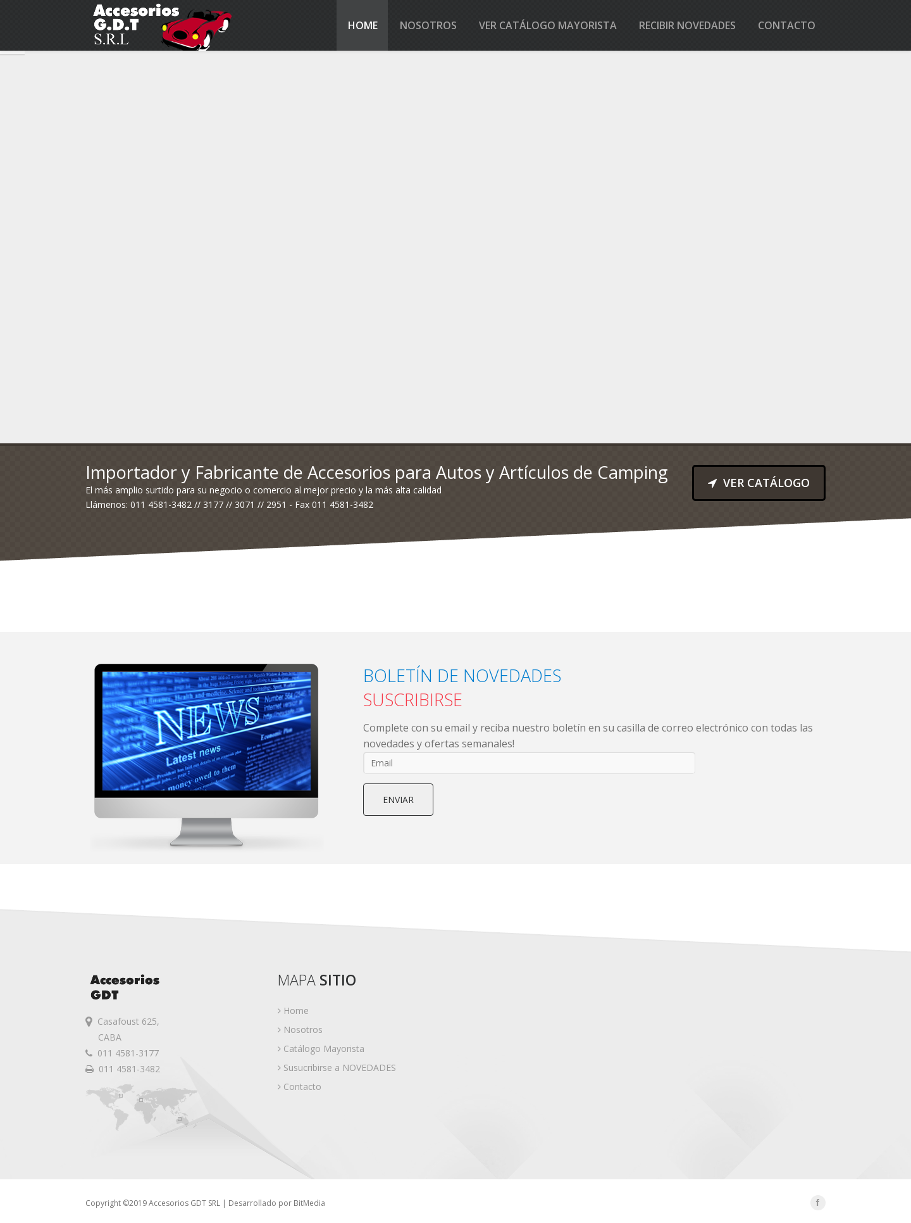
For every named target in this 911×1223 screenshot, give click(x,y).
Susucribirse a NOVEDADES (337, 1067)
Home (363, 25)
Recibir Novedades (687, 25)
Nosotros (428, 25)
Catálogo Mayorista (321, 1048)
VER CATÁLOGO (759, 482)
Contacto (786, 25)
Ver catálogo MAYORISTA (548, 25)
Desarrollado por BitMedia (276, 1203)
